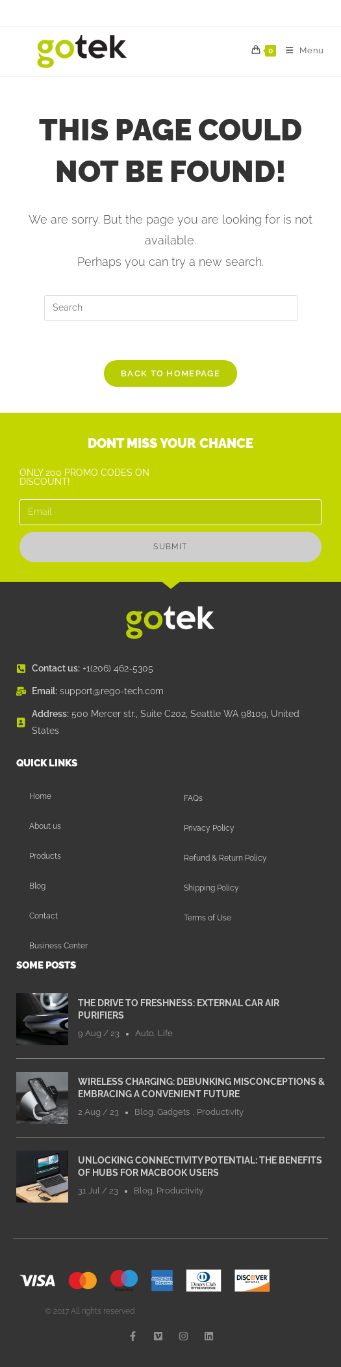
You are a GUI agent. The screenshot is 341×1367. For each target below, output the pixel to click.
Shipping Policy (211, 887)
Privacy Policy (209, 828)
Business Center (58, 945)
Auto (144, 1033)
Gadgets (173, 1112)
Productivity (220, 1112)
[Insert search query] (170, 308)
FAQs (193, 798)
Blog (37, 886)
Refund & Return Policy (225, 858)
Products (45, 856)
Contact (43, 915)
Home (40, 796)
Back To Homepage (170, 373)
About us (45, 826)
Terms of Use (207, 917)
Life (165, 1033)
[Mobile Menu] (300, 51)
